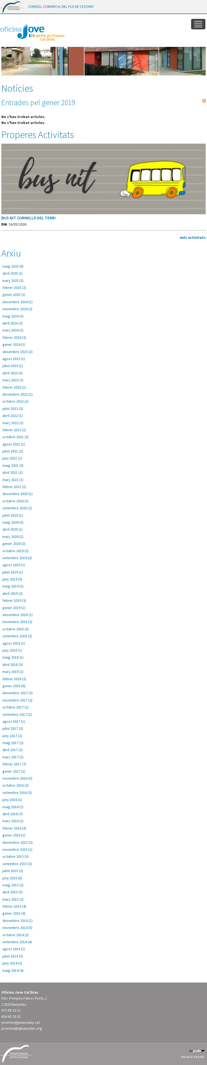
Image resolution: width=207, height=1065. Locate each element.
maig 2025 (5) (12, 266)
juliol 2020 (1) (12, 515)
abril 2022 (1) (12, 415)
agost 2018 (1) (13, 643)
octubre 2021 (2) (15, 436)
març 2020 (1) (12, 536)
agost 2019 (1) (13, 564)
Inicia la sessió (192, 1056)
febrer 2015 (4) (14, 906)
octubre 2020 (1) (15, 501)
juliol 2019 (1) (12, 572)
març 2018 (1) (12, 671)
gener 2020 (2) (13, 543)
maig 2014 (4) (12, 970)
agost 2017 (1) (13, 721)
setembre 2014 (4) (17, 941)
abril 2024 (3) (12, 323)
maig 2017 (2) (12, 742)
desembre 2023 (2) (17, 351)
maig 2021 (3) (12, 465)
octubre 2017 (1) (15, 707)
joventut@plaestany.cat (20, 1022)
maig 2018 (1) (12, 657)
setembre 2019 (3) (17, 557)
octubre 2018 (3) (15, 629)
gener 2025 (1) (13, 294)
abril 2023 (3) (12, 373)
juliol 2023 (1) (12, 365)
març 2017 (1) (12, 757)
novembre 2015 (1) (17, 849)
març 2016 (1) (12, 820)
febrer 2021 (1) (14, 486)
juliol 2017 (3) (12, 728)
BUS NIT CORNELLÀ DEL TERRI (28, 217)
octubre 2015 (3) (15, 856)
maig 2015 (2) (12, 885)
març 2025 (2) (12, 280)
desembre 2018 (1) (17, 614)
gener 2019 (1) (13, 607)
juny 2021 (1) (12, 458)
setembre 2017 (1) (17, 714)
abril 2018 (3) (12, 664)
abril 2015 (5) (12, 892)
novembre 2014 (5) (17, 927)
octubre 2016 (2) (15, 785)
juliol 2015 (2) (12, 870)
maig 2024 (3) (12, 316)
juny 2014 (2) (12, 963)
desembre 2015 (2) (17, 842)
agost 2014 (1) (13, 948)
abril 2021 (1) (12, 472)
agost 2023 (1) (13, 358)
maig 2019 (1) (12, 586)
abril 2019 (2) (12, 593)
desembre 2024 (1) (17, 301)
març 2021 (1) (12, 479)
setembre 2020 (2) (17, 508)
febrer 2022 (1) (14, 429)
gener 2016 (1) (13, 835)
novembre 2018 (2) (17, 621)
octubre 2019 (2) (15, 550)
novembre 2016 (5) (17, 778)
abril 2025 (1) (12, 273)
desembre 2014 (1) (17, 920)
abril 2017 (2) (12, 749)
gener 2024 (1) (13, 344)
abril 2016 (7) (12, 813)
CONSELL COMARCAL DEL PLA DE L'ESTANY (61, 6)
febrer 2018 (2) (14, 678)
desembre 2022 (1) (17, 394)
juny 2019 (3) (12, 579)
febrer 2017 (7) (14, 764)
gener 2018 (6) (13, 685)
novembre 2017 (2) (17, 700)
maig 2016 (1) (12, 806)
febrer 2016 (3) (14, 828)
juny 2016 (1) (12, 799)
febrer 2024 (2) (14, 337)
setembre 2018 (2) (17, 636)
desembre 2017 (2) (17, 692)
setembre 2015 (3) (17, 863)
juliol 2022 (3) (12, 408)
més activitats (193, 237)
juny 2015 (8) (12, 878)
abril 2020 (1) (12, 529)
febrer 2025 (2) (14, 287)
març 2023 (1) (12, 380)
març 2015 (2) (12, 899)
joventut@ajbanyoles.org (21, 1028)
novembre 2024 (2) (17, 308)
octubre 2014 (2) (15, 934)
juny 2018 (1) (12, 650)
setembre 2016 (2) (17, 792)
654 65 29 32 (11, 1016)
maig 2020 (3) (12, 522)
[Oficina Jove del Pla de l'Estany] (32, 31)
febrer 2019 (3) (14, 600)
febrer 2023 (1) (14, 387)
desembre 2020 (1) (17, 493)
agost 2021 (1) (13, 444)
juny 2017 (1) (12, 735)
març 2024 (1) (12, 330)
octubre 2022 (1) (15, 401)
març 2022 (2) (12, 422)
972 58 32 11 (11, 1010)
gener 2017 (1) (13, 771)
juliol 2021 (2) (12, 451)
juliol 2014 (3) (12, 956)
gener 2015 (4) (13, 913)
